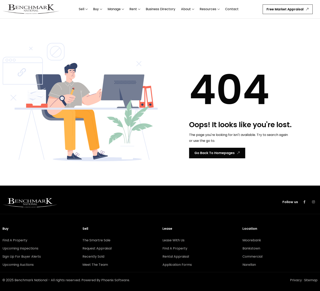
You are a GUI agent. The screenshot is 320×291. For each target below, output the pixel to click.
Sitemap (311, 280)
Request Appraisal (97, 248)
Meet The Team (95, 264)
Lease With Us (173, 240)
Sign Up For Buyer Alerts (21, 256)
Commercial (252, 256)
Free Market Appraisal (288, 9)
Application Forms (177, 264)
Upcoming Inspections (20, 248)
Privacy (296, 280)
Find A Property (14, 240)
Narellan (249, 264)
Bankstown (251, 248)
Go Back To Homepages (216, 153)
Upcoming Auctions (18, 264)
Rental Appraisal (175, 256)
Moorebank (251, 240)
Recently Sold (93, 256)
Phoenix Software (115, 280)
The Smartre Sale (96, 240)
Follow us (290, 202)
